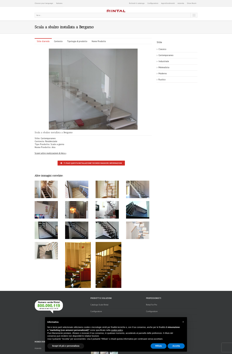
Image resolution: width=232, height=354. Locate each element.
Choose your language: (44, 3)
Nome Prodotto (99, 41)
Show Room (191, 3)
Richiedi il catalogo (137, 3)
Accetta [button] (176, 346)
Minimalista (163, 67)
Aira (53, 147)
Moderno (162, 73)
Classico (162, 49)
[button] (183, 321)
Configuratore (152, 3)
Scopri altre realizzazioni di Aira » (50, 153)
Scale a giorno (57, 144)
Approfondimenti (168, 3)
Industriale (163, 61)
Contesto (58, 41)
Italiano (59, 3)
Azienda (181, 3)
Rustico (162, 79)
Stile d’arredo (43, 41)
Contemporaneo (48, 138)
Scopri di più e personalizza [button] (65, 346)
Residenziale (51, 141)
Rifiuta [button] (158, 346)
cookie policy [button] (117, 330)
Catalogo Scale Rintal (99, 304)
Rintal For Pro (151, 304)
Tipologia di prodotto (77, 41)
